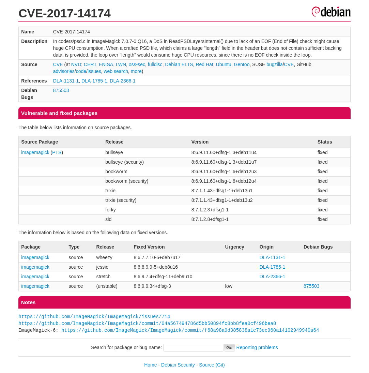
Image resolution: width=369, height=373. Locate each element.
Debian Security (178, 365)
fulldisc (155, 64)
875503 (61, 90)
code (81, 71)
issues (94, 71)
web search (116, 71)
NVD (76, 64)
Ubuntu (223, 64)
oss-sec (137, 64)
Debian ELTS (179, 64)
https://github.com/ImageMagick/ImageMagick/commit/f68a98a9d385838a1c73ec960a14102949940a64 (190, 330)
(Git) (220, 365)
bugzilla (274, 64)
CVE (58, 64)
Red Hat (204, 64)
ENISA (106, 64)
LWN (121, 64)
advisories (64, 71)
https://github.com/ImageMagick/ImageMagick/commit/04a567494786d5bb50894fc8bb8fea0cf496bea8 (147, 323)
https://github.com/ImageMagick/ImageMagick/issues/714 (94, 316)
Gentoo (242, 64)
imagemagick (35, 152)
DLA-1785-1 (94, 81)
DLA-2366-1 (123, 81)
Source (206, 365)
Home (150, 365)
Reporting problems (257, 347)
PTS (56, 152)
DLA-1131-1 (66, 81)
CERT (90, 64)
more (136, 71)
